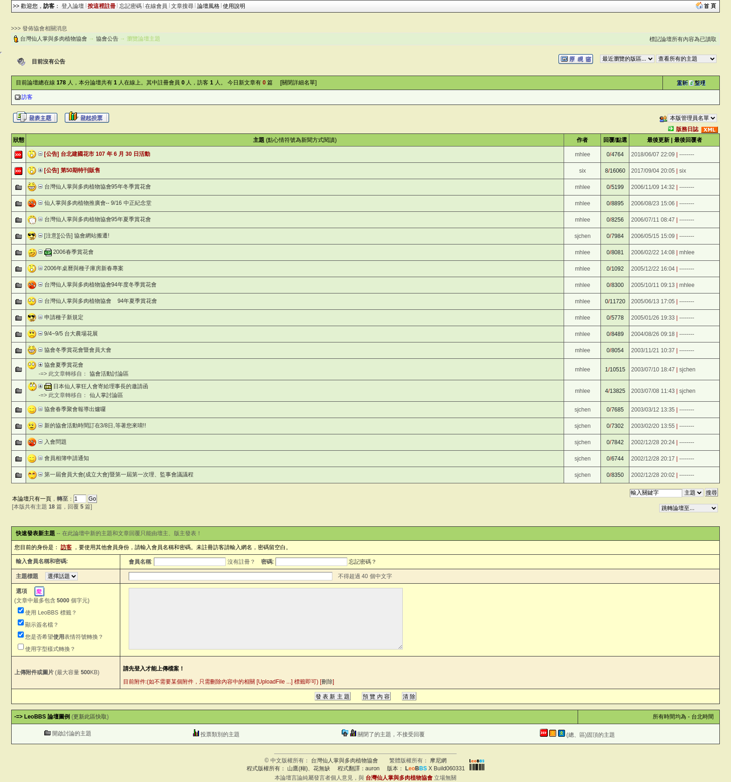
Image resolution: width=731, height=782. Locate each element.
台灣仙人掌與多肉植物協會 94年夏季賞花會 (101, 301)
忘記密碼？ (363, 562)
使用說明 (234, 6)
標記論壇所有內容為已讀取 (683, 39)
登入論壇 (73, 6)
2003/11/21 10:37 (653, 350)
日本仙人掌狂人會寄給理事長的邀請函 (100, 386)
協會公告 (107, 38)
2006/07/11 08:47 (653, 219)
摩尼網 (438, 760)
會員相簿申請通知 (66, 458)
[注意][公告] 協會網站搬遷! (77, 235)
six (582, 171)
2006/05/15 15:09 (653, 236)
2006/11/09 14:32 (653, 187)
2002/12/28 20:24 (653, 442)
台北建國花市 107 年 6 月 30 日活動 (105, 154)
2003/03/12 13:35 (653, 409)
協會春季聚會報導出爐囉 (75, 409)
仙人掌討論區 (106, 395)
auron (373, 768)
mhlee (582, 154)
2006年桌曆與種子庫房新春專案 (84, 268)
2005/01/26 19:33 (653, 317)
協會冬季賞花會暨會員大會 (77, 350)
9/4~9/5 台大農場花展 (71, 333)
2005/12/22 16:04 (653, 268)
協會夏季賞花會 (63, 365)
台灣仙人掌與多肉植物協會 (53, 38)
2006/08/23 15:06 (653, 203)
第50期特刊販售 (80, 170)
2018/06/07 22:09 (653, 154)
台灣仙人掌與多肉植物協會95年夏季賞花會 (97, 219)
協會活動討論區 (109, 373)
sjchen (582, 236)
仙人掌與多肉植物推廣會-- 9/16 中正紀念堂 (98, 203)
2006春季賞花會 (73, 252)
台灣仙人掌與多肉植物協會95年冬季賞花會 (97, 186)
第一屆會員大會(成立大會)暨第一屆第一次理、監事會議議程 (118, 474)
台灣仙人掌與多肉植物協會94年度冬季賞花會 (100, 284)
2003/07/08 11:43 (653, 391)
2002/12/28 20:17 (653, 458)
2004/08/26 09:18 (653, 334)
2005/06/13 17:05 (653, 301)
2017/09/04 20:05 (653, 171)
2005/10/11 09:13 (653, 285)
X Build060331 (435, 768)
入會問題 (55, 442)
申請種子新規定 (63, 317)
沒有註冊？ (241, 562)
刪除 (327, 681)
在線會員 (156, 6)
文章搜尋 (182, 6)
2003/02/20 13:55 (653, 426)
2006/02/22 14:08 (653, 252)
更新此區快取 (90, 716)
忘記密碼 (130, 6)
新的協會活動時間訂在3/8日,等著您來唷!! (95, 425)
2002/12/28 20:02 (653, 475)
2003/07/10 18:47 (653, 369)
